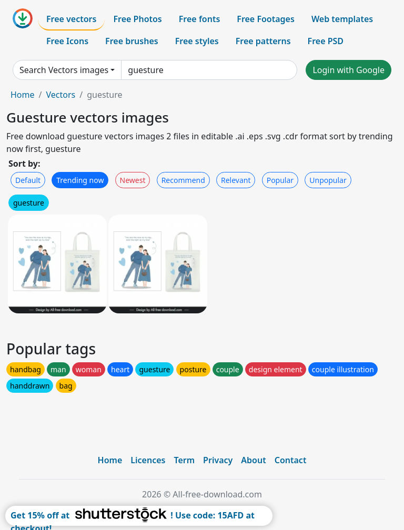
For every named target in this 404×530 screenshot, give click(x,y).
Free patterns (263, 41)
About (253, 460)
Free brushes (131, 41)
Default (28, 180)
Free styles (197, 41)
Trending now (80, 180)
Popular (280, 180)
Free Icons (67, 41)
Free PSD (326, 41)
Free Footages (266, 19)
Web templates (342, 19)
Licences (147, 460)
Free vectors (71, 19)
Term (184, 460)
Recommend (183, 180)
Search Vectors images (63, 70)
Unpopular (327, 180)
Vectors (60, 94)
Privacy (218, 460)
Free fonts (199, 19)
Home (23, 94)
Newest (133, 180)
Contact (291, 460)
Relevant (236, 180)
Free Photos (137, 19)
